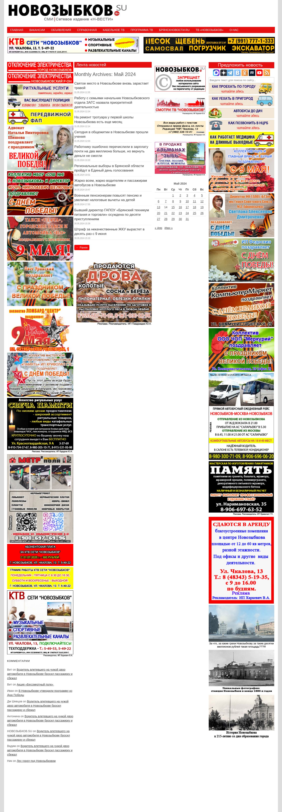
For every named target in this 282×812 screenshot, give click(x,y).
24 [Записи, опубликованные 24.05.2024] (187, 213)
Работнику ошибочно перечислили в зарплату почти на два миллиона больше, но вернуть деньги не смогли (111, 151)
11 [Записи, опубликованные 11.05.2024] (194, 201)
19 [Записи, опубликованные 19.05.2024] (202, 207)
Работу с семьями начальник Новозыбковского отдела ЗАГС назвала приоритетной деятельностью (112, 102)
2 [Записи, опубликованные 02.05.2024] (180, 195)
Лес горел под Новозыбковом (36, 760)
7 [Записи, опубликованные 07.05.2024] (166, 201)
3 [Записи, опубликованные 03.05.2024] (187, 195)
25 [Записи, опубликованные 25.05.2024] (194, 213)
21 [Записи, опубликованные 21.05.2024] (165, 213)
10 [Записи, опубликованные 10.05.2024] (187, 201)
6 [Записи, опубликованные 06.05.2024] (158, 201)
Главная (16, 30)
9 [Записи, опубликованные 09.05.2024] (180, 201)
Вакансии (37, 30)
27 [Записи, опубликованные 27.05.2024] (158, 219)
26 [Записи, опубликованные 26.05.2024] (202, 213)
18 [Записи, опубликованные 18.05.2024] (194, 207)
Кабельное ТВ (114, 30)
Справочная (87, 30)
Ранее (82, 247)
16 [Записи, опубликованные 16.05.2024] (180, 207)
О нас (233, 30)
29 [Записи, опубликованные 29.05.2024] (173, 219)
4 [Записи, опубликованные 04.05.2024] (194, 195)
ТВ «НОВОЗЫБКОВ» (209, 30)
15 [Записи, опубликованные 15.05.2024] (173, 207)
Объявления (61, 30)
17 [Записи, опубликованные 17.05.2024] (187, 207)
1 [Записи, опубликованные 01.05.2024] (173, 195)
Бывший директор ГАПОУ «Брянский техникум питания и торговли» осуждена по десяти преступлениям (111, 214)
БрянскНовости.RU (174, 30)
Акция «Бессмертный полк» (35, 684)
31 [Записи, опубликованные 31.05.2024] (187, 219)
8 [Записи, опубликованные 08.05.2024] (173, 201)
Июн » (169, 228)
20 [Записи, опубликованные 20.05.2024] (158, 213)
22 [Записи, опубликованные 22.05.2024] (173, 213)
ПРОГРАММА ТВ (142, 30)
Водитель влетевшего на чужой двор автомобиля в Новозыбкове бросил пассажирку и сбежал (39, 674)
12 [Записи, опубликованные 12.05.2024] (202, 201)
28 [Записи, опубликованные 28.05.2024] (165, 219)
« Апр (158, 228)
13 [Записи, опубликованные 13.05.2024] (158, 207)
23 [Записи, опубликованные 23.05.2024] (180, 213)
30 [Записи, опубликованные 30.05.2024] (180, 219)
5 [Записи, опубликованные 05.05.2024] (202, 195)
